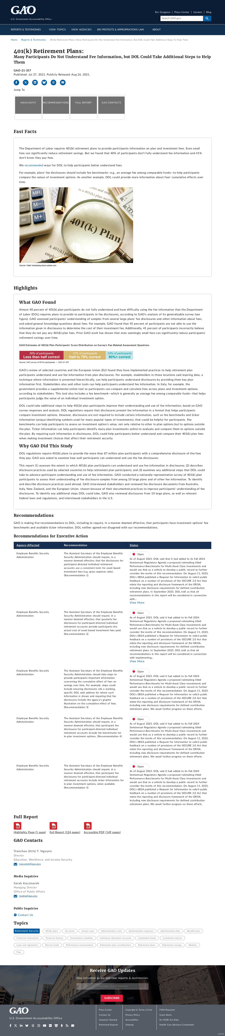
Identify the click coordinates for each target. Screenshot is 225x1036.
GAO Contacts (111, 103)
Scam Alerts (165, 1015)
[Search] (181, 18)
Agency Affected (28, 545)
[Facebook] (18, 82)
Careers (197, 12)
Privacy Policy (133, 1015)
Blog (208, 12)
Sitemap (130, 1025)
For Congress (163, 12)
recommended (34, 165)
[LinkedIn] (36, 82)
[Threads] (55, 82)
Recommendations (56, 103)
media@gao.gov (28, 896)
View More (137, 602)
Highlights (28, 103)
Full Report (83, 103)
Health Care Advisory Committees (176, 1025)
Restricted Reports (108, 1025)
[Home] (42, 1014)
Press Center (181, 12)
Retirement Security (26, 931)
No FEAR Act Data (169, 1020)
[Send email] (64, 82)
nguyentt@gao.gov (30, 864)
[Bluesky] (45, 82)
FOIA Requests (167, 1010)
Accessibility (132, 1020)
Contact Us (23, 915)
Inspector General (108, 1020)
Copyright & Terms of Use (139, 1010)
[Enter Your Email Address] (112, 986)
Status (134, 545)
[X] (27, 82)
